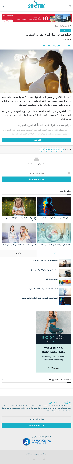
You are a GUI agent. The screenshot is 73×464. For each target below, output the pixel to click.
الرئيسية (67, 26)
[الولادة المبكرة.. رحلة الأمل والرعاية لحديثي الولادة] (54, 233)
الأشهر (55, 253)
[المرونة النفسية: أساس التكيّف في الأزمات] (65, 263)
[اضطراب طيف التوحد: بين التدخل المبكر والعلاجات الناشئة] (54, 206)
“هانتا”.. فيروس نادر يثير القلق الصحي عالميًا (44, 270)
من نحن (53, 402)
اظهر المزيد (36, 140)
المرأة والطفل (59, 26)
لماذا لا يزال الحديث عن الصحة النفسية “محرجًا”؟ (43, 289)
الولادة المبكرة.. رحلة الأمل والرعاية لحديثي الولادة (56, 245)
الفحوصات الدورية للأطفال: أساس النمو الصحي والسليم (19, 245)
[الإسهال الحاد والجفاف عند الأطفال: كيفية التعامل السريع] (19, 206)
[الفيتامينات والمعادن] (65, 282)
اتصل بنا (67, 402)
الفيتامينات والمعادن (51, 279)
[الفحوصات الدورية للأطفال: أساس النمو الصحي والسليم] (19, 233)
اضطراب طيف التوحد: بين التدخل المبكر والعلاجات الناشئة (40, 298)
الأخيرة (18, 253)
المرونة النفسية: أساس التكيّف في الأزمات (45, 260)
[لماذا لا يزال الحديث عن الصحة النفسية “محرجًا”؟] (65, 292)
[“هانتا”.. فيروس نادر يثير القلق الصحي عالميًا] (65, 273)
